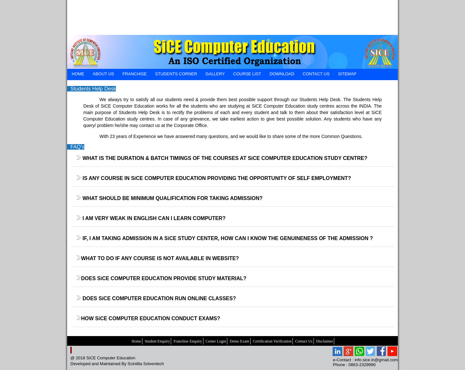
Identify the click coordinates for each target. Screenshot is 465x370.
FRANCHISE (134, 73)
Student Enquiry (157, 341)
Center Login (216, 341)
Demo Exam (239, 341)
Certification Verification (272, 341)
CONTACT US (316, 73)
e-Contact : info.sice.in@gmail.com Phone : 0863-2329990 (365, 362)
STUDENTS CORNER (176, 73)
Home (136, 341)
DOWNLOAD (282, 73)
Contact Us (304, 341)
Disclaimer (324, 341)
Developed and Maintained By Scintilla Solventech (117, 363)
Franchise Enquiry (187, 341)
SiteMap (347, 73)
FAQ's (77, 147)
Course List (247, 73)
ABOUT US (103, 73)
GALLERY (215, 73)
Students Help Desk (93, 88)
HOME (78, 73)
